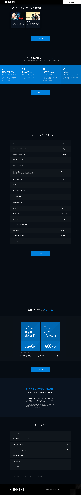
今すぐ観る (71, 2)
